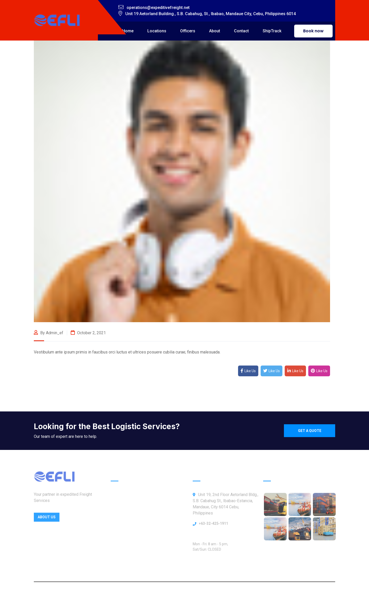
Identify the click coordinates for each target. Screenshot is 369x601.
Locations (156, 30)
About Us (47, 519)
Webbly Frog (226, 591)
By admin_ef (48, 332)
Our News (120, 550)
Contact (241, 30)
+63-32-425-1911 (213, 525)
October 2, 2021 (88, 332)
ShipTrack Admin (126, 560)
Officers (187, 30)
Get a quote (309, 431)
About (214, 30)
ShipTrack (272, 30)
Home (128, 30)
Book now (313, 31)
